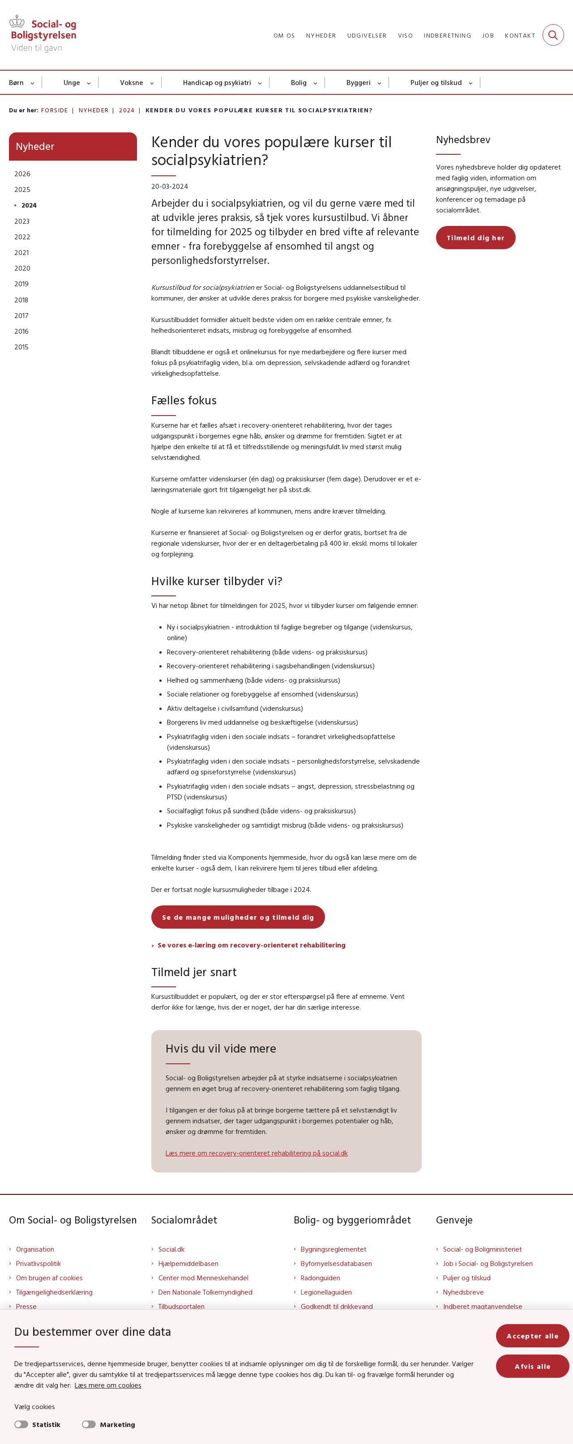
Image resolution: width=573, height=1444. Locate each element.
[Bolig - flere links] (316, 82)
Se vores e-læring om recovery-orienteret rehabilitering (252, 944)
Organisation (35, 1248)
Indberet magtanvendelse (482, 1306)
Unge (72, 82)
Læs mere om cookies (108, 1384)
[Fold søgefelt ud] (553, 35)
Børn (16, 82)
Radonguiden (320, 1277)
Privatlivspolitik (38, 1263)
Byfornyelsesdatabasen (336, 1263)
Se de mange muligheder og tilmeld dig (238, 917)
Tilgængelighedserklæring (54, 1291)
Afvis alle (533, 1366)
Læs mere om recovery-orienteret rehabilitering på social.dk (257, 1152)
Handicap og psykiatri (217, 82)
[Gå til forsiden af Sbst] (42, 34)
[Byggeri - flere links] (380, 82)
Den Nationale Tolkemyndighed (205, 1291)
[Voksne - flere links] (152, 82)
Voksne (131, 82)
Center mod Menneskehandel (203, 1277)
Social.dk (171, 1248)
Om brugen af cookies (49, 1277)
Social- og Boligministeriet (482, 1248)
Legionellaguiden (326, 1291)
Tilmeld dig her (476, 237)
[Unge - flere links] (89, 82)
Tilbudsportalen (181, 1306)
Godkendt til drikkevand (337, 1306)
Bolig (299, 82)
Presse (26, 1306)
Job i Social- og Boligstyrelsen (488, 1263)
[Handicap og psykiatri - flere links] (260, 82)
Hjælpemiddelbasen (188, 1263)
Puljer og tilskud (436, 82)
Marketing (117, 1424)
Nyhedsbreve (463, 1291)
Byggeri (358, 82)
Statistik (46, 1424)
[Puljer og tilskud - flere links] (471, 82)
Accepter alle (533, 1335)
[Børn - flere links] (33, 82)
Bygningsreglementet (334, 1248)
